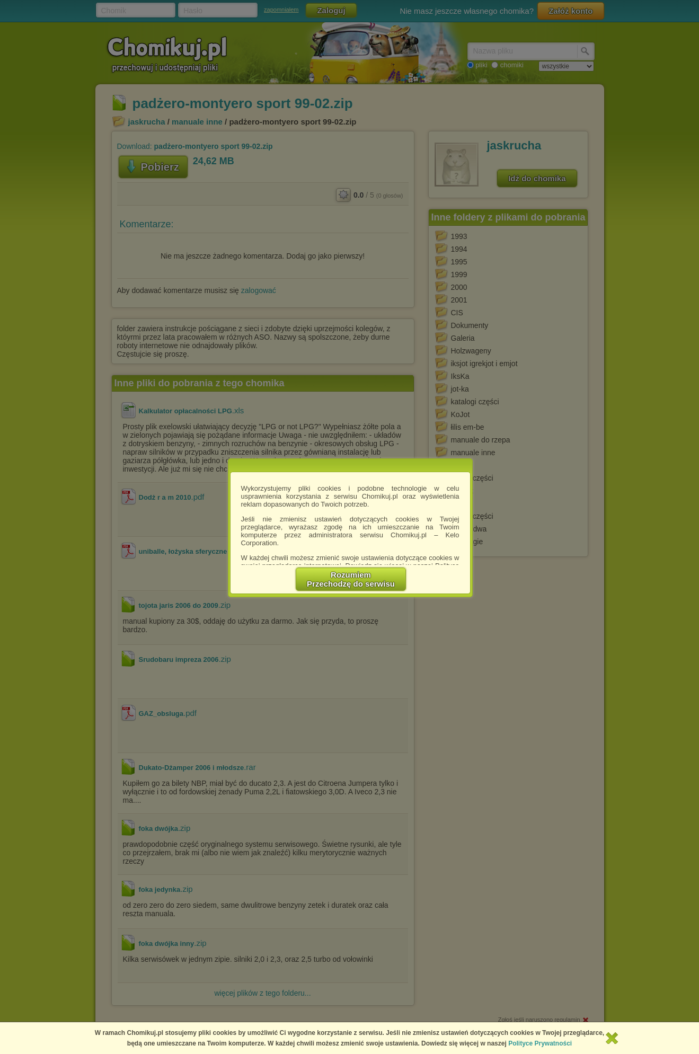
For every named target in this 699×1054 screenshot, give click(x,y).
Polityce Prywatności (540, 1043)
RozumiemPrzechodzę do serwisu (351, 579)
